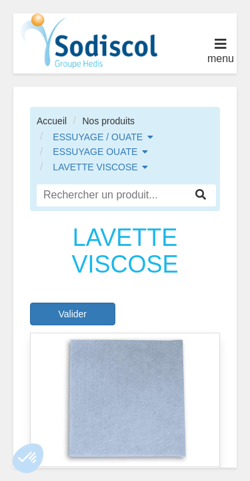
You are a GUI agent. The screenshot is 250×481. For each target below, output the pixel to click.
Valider (72, 314)
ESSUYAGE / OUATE (98, 137)
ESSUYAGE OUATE (95, 151)
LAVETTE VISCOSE (95, 167)
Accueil (52, 121)
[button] (28, 458)
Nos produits (108, 121)
